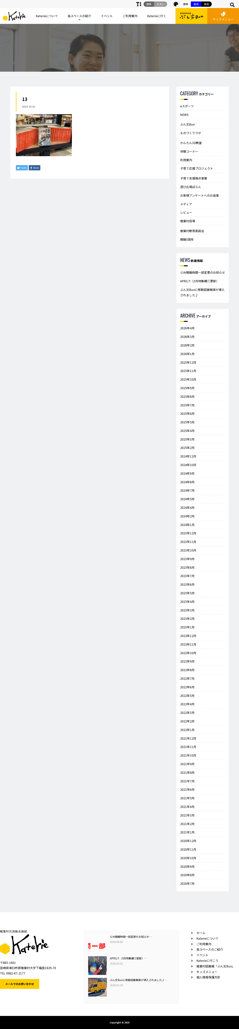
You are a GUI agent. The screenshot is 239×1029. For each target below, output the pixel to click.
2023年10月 (188, 550)
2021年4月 (187, 806)
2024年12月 (188, 456)
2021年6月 (187, 789)
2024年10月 (188, 465)
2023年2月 (187, 618)
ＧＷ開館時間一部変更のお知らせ (202, 272)
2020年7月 (187, 883)
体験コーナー (189, 151)
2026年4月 (187, 328)
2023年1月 (187, 627)
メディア (186, 204)
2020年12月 (188, 840)
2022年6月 (187, 687)
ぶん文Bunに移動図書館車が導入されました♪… (138, 980)
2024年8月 (187, 482)
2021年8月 (187, 772)
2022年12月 (188, 635)
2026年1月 (187, 354)
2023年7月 (187, 576)
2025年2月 (187, 447)
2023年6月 (187, 584)
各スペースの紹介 (79, 16)
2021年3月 (187, 815)
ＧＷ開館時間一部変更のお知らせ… (131, 937)
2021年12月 (188, 738)
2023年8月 (187, 567)
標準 (185, 4)
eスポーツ (187, 106)
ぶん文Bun (187, 124)
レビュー (186, 212)
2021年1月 (187, 832)
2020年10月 (188, 858)
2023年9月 (187, 559)
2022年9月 (187, 661)
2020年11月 (188, 849)
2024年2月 (187, 516)
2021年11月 (188, 746)
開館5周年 (187, 239)
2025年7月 (187, 405)
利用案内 (186, 160)
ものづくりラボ (190, 133)
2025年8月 (187, 396)
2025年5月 (187, 422)
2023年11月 (188, 541)
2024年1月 (187, 524)
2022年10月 (188, 653)
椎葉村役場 (187, 221)
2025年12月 (188, 362)
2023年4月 (187, 601)
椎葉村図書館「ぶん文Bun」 (215, 966)
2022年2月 (187, 721)
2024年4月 (187, 507)
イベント (107, 16)
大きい (160, 4)
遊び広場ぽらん (190, 187)
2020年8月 (187, 875)
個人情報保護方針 (208, 977)
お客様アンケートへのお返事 (199, 195)
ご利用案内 (129, 16)
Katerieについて (47, 16)
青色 (196, 4)
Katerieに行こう (207, 960)
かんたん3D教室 (191, 142)
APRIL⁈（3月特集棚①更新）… (128, 958)
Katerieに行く (156, 16)
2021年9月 (187, 764)
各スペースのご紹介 (209, 949)
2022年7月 (187, 678)
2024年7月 (187, 490)
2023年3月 (187, 610)
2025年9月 (187, 388)
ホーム (200, 932)
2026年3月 (187, 336)
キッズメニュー (223, 16)
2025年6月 (187, 413)
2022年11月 (188, 644)
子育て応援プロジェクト (196, 168)
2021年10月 (188, 755)
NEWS (184, 114)
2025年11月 (188, 370)
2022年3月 (187, 712)
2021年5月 (187, 798)
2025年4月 (187, 430)
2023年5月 (187, 593)
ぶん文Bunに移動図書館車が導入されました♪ (202, 292)
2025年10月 (188, 379)
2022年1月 (187, 729)
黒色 (206, 4)
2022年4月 (187, 704)
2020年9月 (187, 866)
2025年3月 (187, 439)
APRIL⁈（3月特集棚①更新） (199, 281)
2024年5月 (187, 499)
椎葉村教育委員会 (192, 231)
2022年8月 (187, 670)
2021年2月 (187, 824)
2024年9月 (187, 473)
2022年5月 (187, 695)
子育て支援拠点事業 (193, 178)
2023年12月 (188, 533)
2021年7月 (187, 781)
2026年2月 (187, 345)
